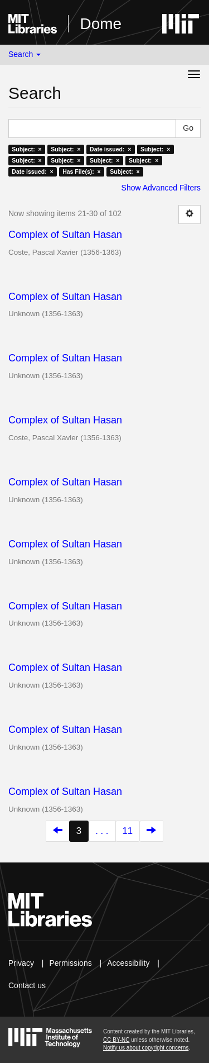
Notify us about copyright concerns (145, 1048)
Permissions (70, 963)
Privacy (21, 963)
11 (128, 831)
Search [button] (24, 54)
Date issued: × (110, 149)
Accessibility (128, 963)
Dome (100, 23)
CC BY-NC (116, 1040)
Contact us (27, 985)
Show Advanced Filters (161, 187)
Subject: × (26, 149)
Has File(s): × (81, 171)
